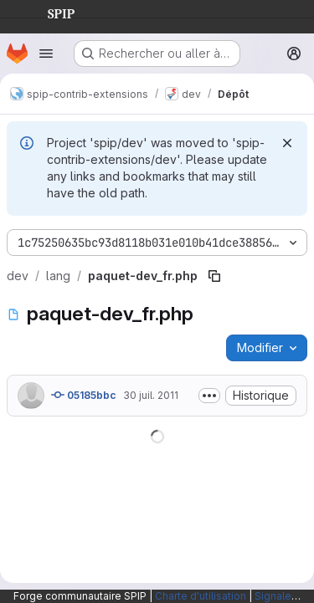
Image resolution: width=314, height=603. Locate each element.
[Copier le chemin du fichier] (214, 276)
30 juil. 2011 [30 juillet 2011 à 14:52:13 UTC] (150, 395)
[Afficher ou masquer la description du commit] (209, 395)
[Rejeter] (287, 143)
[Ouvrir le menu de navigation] (46, 53)
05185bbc (83, 394)
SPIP (48, 11)
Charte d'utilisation (200, 596)
